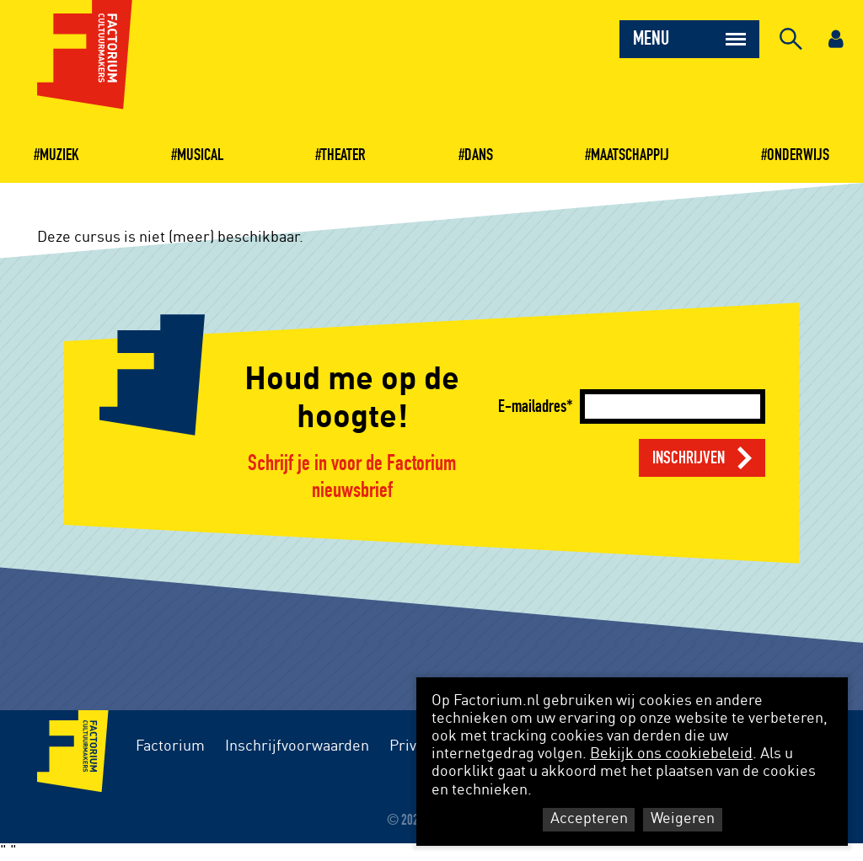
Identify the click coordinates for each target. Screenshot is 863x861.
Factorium (170, 746)
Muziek (59, 155)
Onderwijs (798, 155)
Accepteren (589, 818)
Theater (343, 155)
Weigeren (683, 818)
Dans (478, 155)
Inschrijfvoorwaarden (297, 746)
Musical (200, 155)
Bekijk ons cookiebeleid (671, 754)
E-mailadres (532, 406)
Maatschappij (630, 155)
